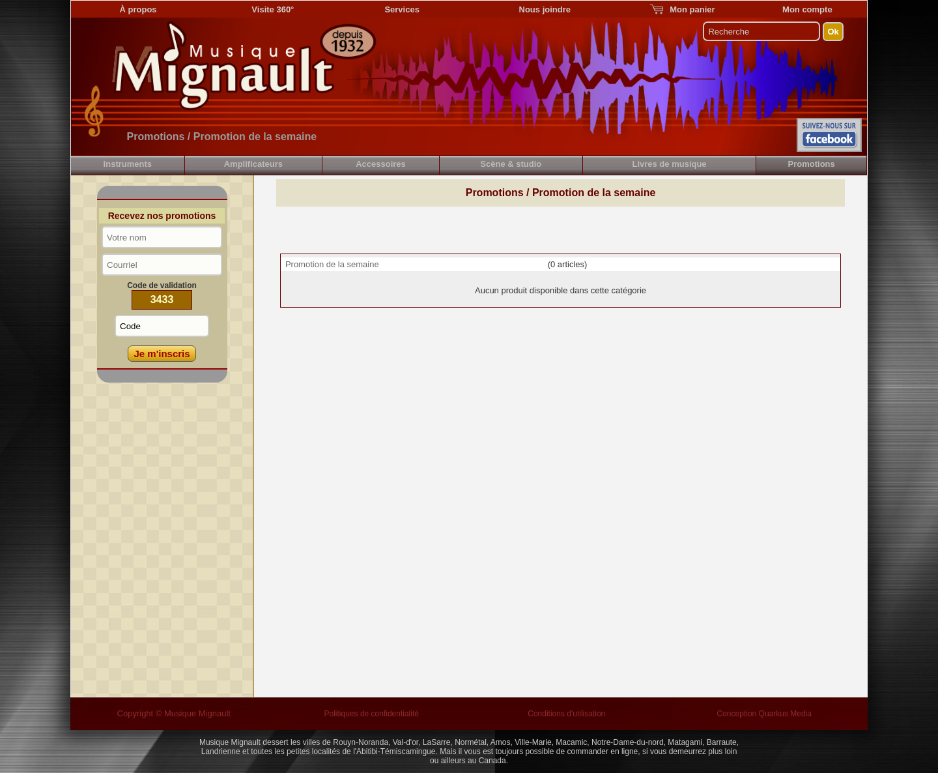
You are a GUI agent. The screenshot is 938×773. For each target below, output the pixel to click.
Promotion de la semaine (330, 264)
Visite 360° (272, 9)
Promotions (811, 164)
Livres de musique (669, 164)
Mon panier (691, 9)
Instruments (128, 164)
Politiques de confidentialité (371, 713)
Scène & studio (510, 164)
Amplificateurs (253, 164)
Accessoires (381, 164)
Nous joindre (545, 9)
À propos (137, 9)
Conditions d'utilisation (566, 713)
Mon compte (807, 9)
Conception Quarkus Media (764, 713)
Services (401, 9)
